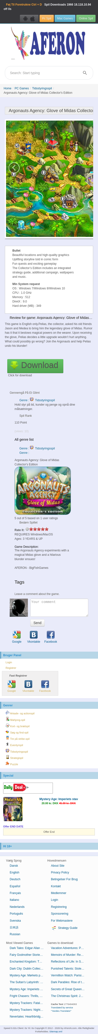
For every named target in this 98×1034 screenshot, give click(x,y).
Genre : (24, 453)
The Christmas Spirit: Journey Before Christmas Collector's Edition (70, 996)
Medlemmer (58, 893)
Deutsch (15, 879)
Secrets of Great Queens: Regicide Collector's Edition (70, 989)
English (14, 872)
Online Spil (86, 18)
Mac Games (65, 18)
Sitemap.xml (55, 1031)
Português (16, 913)
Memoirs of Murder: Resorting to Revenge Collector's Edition (70, 955)
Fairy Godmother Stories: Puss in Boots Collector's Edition (28, 955)
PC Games (22, 88)
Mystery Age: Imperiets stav (59, 799)
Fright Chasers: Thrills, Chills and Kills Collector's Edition (28, 996)
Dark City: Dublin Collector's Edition (28, 968)
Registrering (59, 907)
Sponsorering (59, 913)
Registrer (11, 667)
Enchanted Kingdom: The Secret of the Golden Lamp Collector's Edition (28, 961)
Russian (15, 934)
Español (15, 886)
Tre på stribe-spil (18, 738)
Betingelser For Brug (64, 879)
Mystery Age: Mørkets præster (28, 975)
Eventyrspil (14, 744)
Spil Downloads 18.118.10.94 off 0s (47, 7)
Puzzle (12, 763)
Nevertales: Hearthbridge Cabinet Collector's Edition (28, 1016)
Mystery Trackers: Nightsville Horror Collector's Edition (28, 1009)
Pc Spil (46, 18)
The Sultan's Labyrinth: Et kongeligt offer (28, 982)
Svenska (15, 920)
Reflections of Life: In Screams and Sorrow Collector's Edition (70, 961)
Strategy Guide (64, 928)
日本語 (14, 927)
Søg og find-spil (17, 732)
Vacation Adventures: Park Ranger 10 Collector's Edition (70, 948)
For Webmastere (62, 920)
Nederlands (17, 907)
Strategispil (14, 757)
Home (7, 88)
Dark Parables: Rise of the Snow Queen (70, 982)
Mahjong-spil (15, 719)
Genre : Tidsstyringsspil (37, 400)
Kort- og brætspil (18, 725)
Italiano (14, 900)
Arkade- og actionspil (20, 712)
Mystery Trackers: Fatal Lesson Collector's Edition (28, 1003)
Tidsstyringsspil (42, 88)
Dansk (14, 865)
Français (15, 893)
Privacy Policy (60, 872)
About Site (57, 865)
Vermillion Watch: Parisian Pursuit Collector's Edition (70, 975)
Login (9, 662)
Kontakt (56, 886)
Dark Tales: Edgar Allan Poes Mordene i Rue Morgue (28, 948)
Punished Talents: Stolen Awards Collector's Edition (70, 968)
